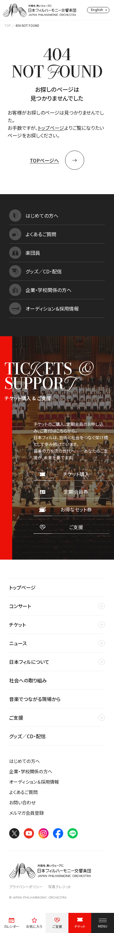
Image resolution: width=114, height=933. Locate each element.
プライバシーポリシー (26, 886)
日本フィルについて (29, 661)
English (97, 9)
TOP (8, 25)
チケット (17, 624)
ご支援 (16, 717)
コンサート (20, 606)
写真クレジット (59, 886)
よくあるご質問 (23, 792)
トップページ (51, 127)
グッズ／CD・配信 (27, 736)
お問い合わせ (22, 802)
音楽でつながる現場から (34, 699)
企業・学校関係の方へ (30, 771)
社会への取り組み (28, 680)
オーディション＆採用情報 (34, 781)
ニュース (18, 643)
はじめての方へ (24, 761)
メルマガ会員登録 (26, 813)
